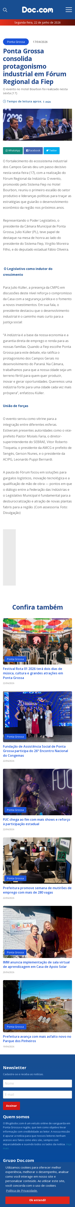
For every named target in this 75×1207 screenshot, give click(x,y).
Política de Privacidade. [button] (22, 1190)
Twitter (51, 150)
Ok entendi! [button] (37, 1200)
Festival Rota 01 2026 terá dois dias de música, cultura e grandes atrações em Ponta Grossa (33, 673)
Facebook (33, 150)
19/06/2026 (8, 1046)
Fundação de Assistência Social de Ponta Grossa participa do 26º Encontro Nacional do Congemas (35, 751)
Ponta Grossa (16, 42)
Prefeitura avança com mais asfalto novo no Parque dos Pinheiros (37, 1038)
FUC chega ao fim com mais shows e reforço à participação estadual (36, 821)
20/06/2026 (8, 972)
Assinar (11, 1106)
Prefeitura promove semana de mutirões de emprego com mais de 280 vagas (37, 890)
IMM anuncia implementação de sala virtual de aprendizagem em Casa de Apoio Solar (36, 964)
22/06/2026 (8, 683)
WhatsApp (13, 150)
